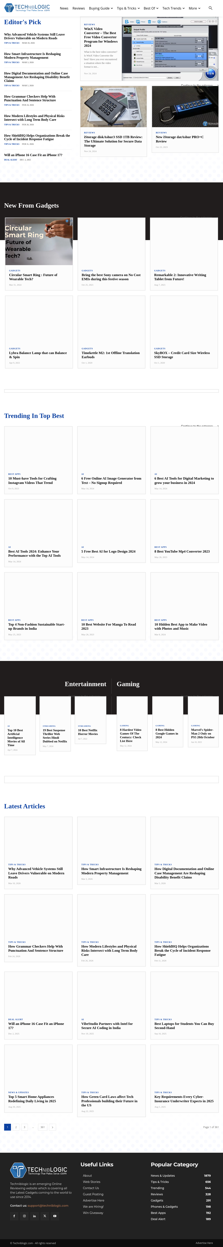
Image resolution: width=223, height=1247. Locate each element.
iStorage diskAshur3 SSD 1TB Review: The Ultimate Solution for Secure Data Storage (113, 141)
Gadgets (14, 271)
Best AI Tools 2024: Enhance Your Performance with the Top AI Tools (34, 553)
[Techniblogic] (41, 1170)
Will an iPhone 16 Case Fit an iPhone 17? (33, 155)
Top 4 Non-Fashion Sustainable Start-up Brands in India (36, 626)
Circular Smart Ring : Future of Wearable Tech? (33, 277)
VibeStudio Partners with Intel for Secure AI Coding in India (107, 1026)
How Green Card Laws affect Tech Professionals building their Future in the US (109, 1101)
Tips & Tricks (11, 43)
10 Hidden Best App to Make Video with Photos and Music (181, 626)
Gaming (124, 726)
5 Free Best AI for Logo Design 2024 (108, 551)
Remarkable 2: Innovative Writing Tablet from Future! (180, 277)
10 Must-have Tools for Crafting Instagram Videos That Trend (32, 480)
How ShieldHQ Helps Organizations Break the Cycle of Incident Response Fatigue (37, 137)
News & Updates (18, 1092)
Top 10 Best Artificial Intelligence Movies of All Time (16, 738)
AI (82, 474)
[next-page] (52, 1127)
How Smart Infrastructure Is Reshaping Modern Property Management (32, 55)
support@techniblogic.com (48, 1206)
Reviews (89, 25)
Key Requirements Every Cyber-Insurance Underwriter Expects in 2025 (184, 1099)
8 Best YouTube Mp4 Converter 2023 (182, 551)
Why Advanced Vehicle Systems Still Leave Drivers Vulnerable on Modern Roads (34, 36)
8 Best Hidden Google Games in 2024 (167, 733)
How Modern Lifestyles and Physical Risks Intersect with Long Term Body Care (34, 117)
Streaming (49, 726)
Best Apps (14, 474)
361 (43, 1127)
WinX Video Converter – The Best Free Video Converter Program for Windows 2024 (101, 37)
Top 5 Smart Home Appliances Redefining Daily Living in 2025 (32, 1099)
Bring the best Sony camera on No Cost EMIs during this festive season (111, 277)
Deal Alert (10, 160)
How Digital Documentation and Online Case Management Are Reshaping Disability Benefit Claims (37, 77)
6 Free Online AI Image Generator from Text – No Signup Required (111, 480)
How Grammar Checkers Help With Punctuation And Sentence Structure (30, 98)
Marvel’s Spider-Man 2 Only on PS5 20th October (203, 733)
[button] (210, 8)
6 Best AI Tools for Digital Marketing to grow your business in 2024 (184, 480)
